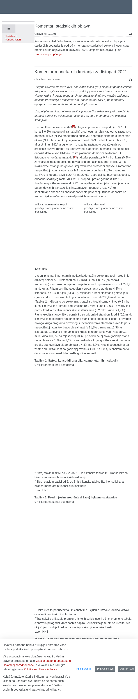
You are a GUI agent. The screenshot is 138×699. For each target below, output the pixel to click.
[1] (73, 126)
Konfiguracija (83, 668)
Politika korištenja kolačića (40, 669)
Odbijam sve (127, 668)
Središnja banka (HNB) (49, 461)
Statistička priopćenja (48, 54)
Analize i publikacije (13, 37)
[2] (75, 156)
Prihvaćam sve (105, 668)
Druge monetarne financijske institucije (59, 466)
